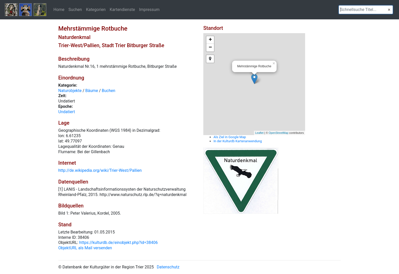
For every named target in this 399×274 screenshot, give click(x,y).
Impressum (149, 9)
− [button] (210, 47)
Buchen (108, 90)
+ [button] (210, 40)
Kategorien (96, 9)
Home (58, 9)
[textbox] (366, 10)
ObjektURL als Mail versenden (85, 247)
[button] (389, 10)
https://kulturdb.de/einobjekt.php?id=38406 (118, 242)
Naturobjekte (70, 90)
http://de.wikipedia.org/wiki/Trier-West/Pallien (100, 170)
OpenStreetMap (279, 132)
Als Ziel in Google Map (229, 137)
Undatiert (66, 111)
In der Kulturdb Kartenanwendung (237, 141)
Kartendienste (122, 9)
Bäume (91, 90)
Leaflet (259, 132)
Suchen (75, 9)
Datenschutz (168, 267)
